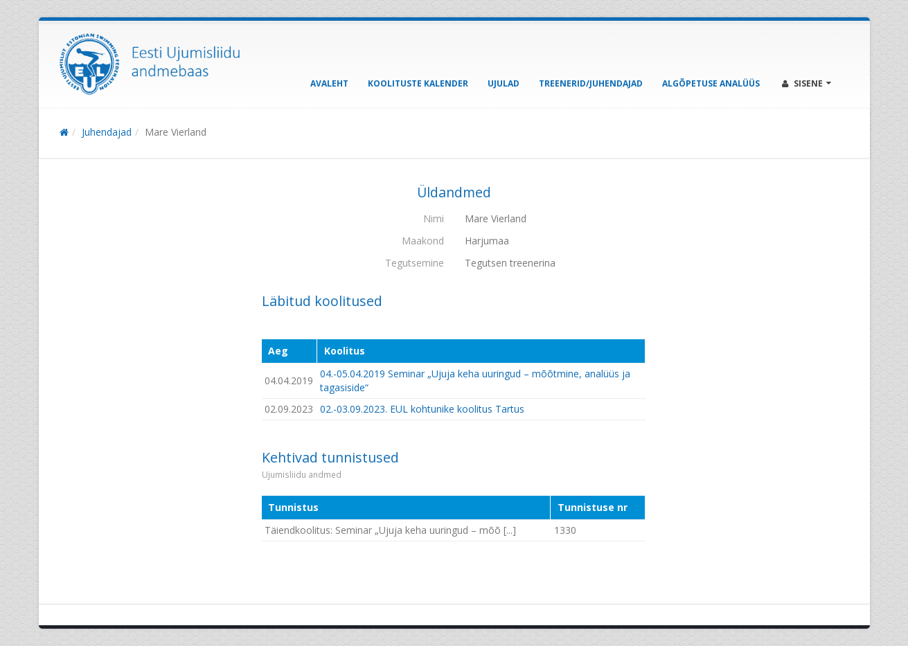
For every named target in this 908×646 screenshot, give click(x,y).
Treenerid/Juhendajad (591, 83)
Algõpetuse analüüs (711, 83)
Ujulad (503, 83)
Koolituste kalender (418, 83)
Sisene (806, 83)
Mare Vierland (175, 131)
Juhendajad (107, 131)
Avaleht (329, 83)
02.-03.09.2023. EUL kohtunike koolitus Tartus (422, 408)
